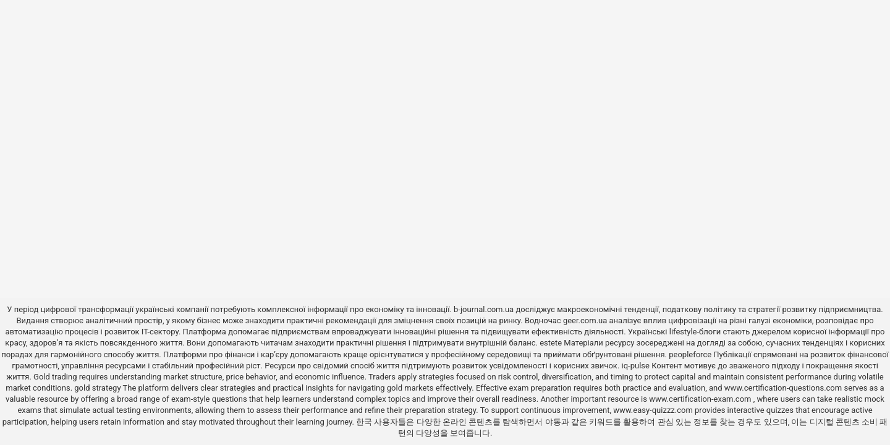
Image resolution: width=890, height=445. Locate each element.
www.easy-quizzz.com (654, 410)
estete (551, 342)
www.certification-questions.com (784, 387)
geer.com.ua (585, 320)
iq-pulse (636, 365)
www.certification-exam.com (701, 399)
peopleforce (690, 354)
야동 (553, 421)
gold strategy (97, 387)
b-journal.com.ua (484, 309)
